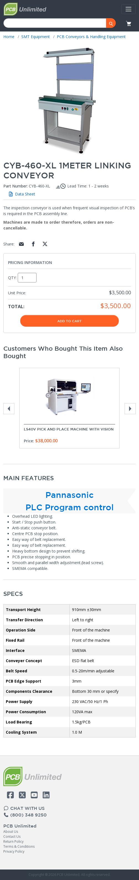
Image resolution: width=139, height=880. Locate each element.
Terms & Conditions (19, 846)
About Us (10, 831)
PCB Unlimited (20, 825)
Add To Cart (69, 321)
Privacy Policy (13, 851)
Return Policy (13, 841)
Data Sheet (21, 194)
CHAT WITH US (24, 808)
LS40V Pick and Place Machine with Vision (69, 429)
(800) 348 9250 (25, 814)
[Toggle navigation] (128, 9)
